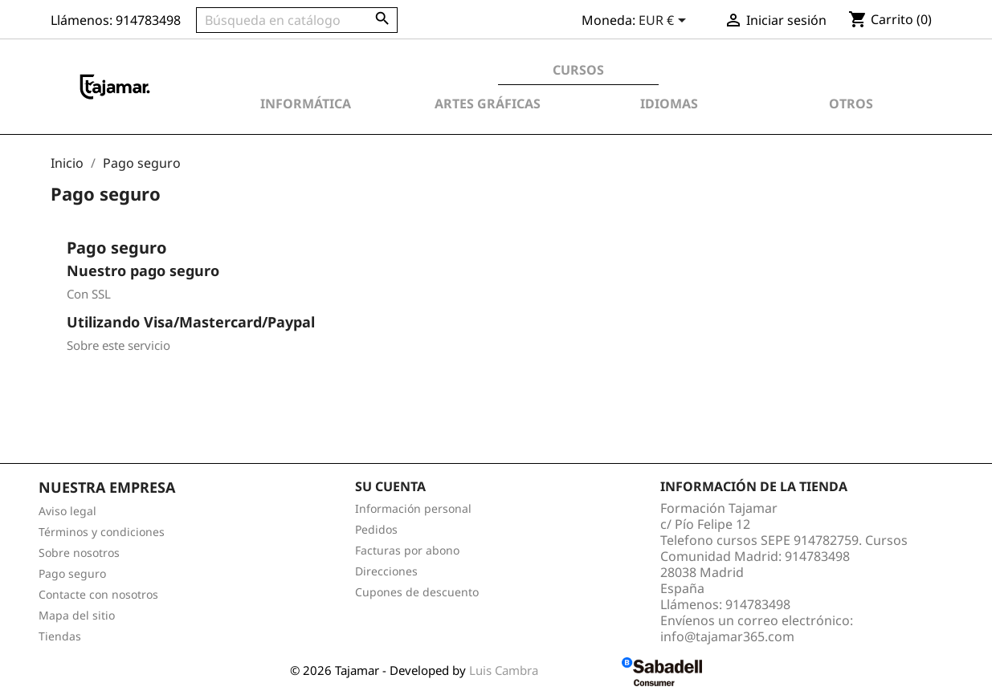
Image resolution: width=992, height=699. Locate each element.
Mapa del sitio (77, 615)
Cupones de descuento (417, 591)
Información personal (413, 508)
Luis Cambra (505, 670)
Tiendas (60, 636)
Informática (305, 103)
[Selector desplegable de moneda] (665, 21)
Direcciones (386, 571)
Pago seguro (72, 573)
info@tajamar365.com (727, 636)
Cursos (578, 70)
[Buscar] (297, 20)
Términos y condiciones (102, 531)
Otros (851, 103)
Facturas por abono (407, 550)
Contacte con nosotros (98, 594)
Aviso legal (67, 510)
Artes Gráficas (488, 103)
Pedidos (376, 529)
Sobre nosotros (79, 552)
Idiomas (669, 103)
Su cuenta (390, 486)
